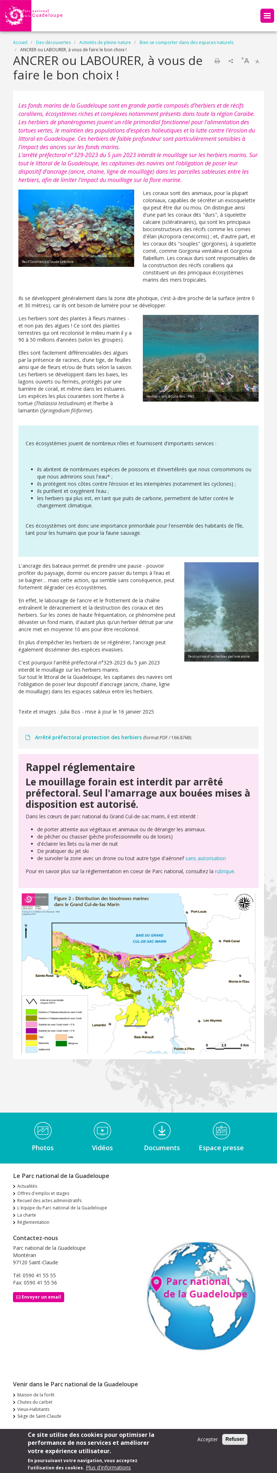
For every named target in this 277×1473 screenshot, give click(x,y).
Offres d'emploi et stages (43, 1193)
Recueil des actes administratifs (49, 1200)
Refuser (234, 1441)
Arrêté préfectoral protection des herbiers (88, 737)
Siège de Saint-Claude (39, 1416)
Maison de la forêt (35, 1395)
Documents (162, 1147)
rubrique (224, 871)
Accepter (207, 1441)
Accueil (20, 42)
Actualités (27, 1186)
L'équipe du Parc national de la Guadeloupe (62, 1208)
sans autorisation (205, 858)
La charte (26, 1215)
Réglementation (33, 1222)
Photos (43, 1147)
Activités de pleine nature (105, 42)
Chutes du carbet (34, 1402)
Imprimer (217, 60)
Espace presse (221, 1147)
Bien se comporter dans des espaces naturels (186, 42)
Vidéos (102, 1147)
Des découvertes (53, 42)
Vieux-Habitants (33, 1409)
